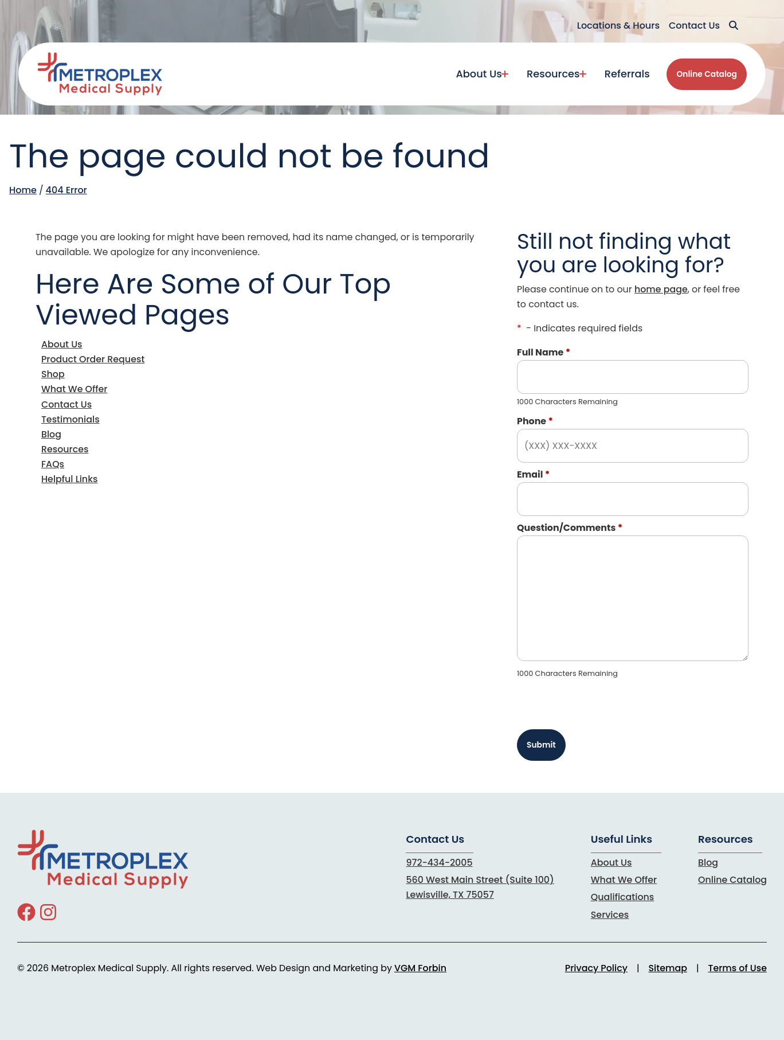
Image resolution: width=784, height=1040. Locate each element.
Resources (553, 74)
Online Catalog (706, 74)
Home (23, 190)
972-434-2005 (439, 862)
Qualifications (622, 897)
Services (610, 914)
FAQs (52, 464)
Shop (53, 374)
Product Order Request (92, 359)
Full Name (543, 352)
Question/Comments (569, 527)
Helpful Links (69, 479)
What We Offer (74, 389)
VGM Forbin (420, 968)
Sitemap (668, 968)
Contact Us (694, 25)
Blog (51, 434)
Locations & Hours (618, 25)
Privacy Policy (596, 968)
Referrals (627, 74)
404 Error (66, 190)
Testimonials (70, 419)
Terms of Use (737, 968)
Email (533, 474)
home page (661, 289)
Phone (535, 421)
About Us (478, 74)
